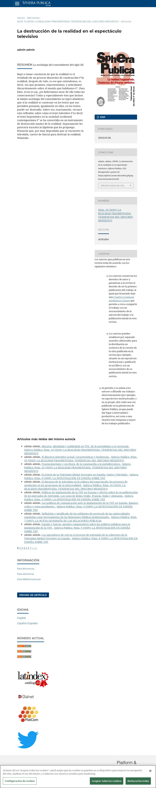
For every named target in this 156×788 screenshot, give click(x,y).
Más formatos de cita (112, 185)
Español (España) (27, 623)
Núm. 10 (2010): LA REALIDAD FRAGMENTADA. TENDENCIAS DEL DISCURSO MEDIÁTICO (68, 21)
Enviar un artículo (33, 595)
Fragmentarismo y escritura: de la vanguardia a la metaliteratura (81, 464)
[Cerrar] (150, 772)
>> (35, 548)
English (21, 618)
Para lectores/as (25, 568)
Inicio (21, 17)
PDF (102, 117)
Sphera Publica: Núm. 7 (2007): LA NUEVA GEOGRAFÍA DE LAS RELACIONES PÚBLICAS (80, 518)
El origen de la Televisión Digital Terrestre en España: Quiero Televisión (85, 474)
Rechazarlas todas (138, 782)
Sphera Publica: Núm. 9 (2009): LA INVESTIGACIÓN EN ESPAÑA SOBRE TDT (81, 476)
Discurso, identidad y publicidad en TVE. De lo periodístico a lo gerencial (85, 446)
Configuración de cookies (20, 782)
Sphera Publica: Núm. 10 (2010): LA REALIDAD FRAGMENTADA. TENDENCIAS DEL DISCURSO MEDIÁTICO (80, 458)
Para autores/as (25, 573)
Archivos (33, 17)
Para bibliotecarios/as (29, 579)
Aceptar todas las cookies (106, 782)
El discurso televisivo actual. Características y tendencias (76, 457)
